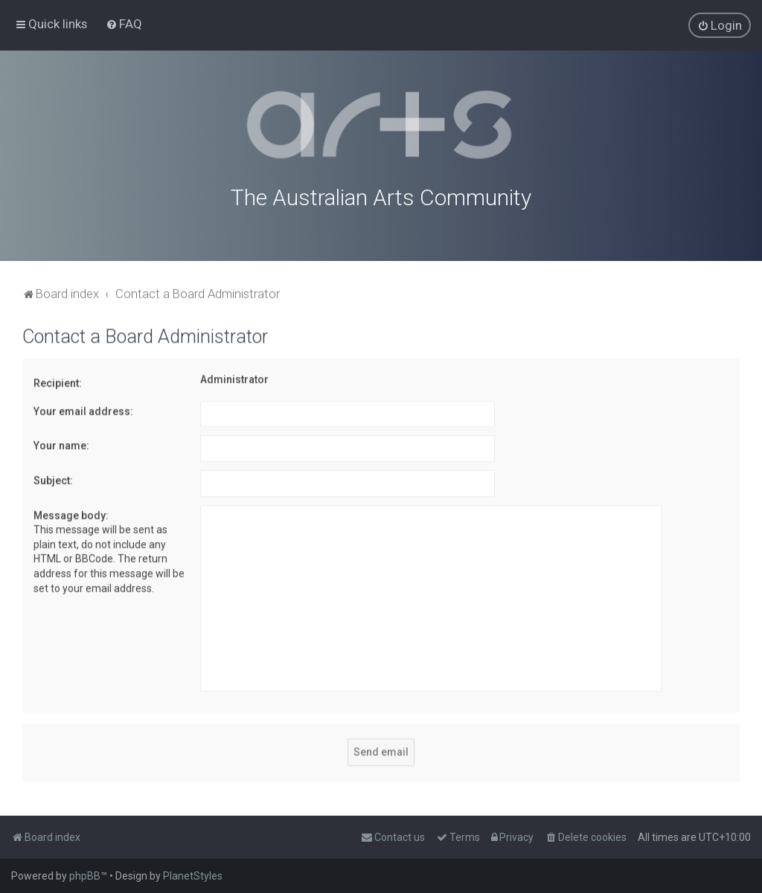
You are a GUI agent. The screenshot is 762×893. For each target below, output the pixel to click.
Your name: (61, 443)
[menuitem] (124, 24)
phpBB (84, 876)
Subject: (53, 478)
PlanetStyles (192, 876)
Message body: (71, 513)
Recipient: (57, 381)
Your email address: (83, 409)
